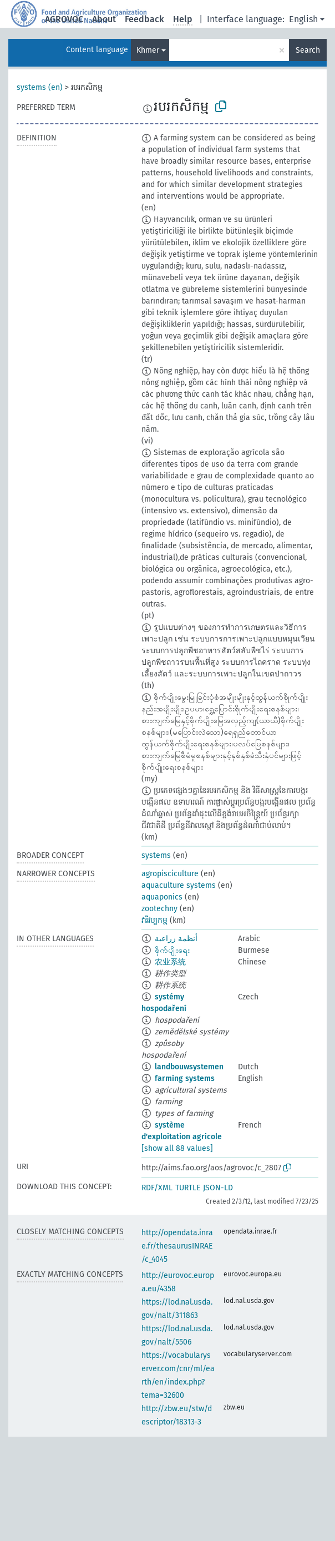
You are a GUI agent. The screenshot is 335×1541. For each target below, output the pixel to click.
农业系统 (170, 962)
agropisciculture (170, 873)
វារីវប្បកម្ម (154, 920)
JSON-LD (218, 1188)
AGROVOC (64, 19)
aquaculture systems (178, 885)
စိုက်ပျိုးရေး (172, 950)
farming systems (185, 1078)
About (104, 19)
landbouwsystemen (189, 1067)
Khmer (147, 50)
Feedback (144, 19)
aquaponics (161, 897)
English (303, 19)
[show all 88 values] (177, 1148)
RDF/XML (156, 1188)
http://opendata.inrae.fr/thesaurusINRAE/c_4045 (177, 1246)
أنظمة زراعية (176, 938)
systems (156, 855)
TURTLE (187, 1188)
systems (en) (40, 87)
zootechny (159, 908)
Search (308, 50)
